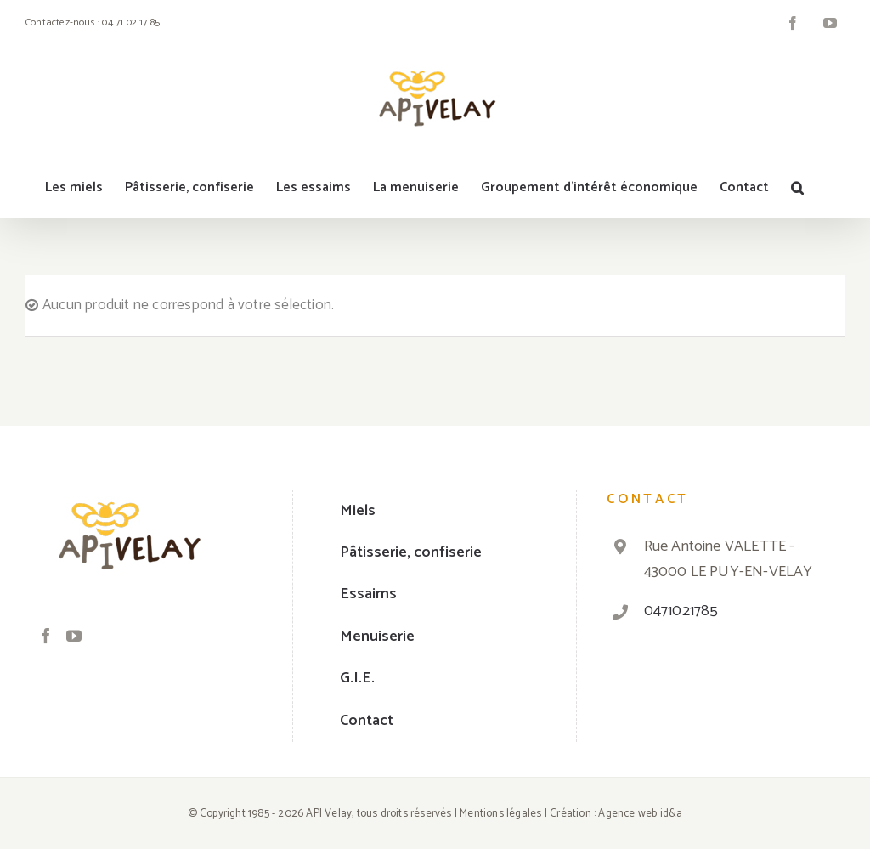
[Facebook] (46, 635)
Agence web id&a (640, 814)
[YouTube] (74, 635)
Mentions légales (500, 814)
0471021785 (681, 611)
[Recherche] (797, 188)
